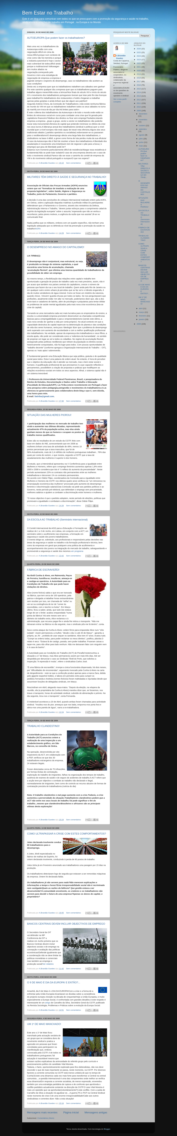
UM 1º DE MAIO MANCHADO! (44, 1024)
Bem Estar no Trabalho (47, 13)
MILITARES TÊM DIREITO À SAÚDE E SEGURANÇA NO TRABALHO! (66, 177)
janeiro (142, 319)
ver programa (77, 551)
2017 (139, 81)
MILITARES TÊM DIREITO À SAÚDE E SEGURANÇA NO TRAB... (144, 170)
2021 (139, 67)
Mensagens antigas (95, 1112)
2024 (139, 56)
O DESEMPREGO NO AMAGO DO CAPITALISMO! (55, 247)
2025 (139, 52)
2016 (139, 85)
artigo (47, 1003)
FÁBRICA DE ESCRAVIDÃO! (43, 569)
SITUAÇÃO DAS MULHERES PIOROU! (49, 415)
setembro (143, 129)
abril (141, 308)
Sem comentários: (74, 163)
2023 (139, 60)
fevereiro (143, 316)
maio (141, 146)
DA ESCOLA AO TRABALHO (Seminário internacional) (57, 519)
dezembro (143, 114)
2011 (139, 103)
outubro (142, 125)
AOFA (38, 229)
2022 (139, 63)
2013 (139, 96)
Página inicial (71, 1112)
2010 (139, 107)
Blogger (107, 1129)
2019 (139, 74)
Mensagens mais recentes (42, 1112)
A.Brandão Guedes (121, 57)
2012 (139, 100)
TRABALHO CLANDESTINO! (43, 726)
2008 (139, 324)
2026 (139, 49)
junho (141, 142)
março (142, 312)
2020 (139, 70)
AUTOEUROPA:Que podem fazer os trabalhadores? (56, 37)
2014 (139, 92)
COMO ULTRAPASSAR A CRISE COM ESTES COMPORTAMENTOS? (66, 833)
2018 (139, 78)
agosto (142, 135)
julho (141, 139)
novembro (143, 120)
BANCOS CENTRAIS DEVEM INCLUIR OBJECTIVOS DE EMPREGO (66, 923)
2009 (139, 111)
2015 (139, 89)
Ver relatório (48, 964)
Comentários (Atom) (45, 1118)
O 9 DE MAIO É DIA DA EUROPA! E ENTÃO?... (53, 982)
